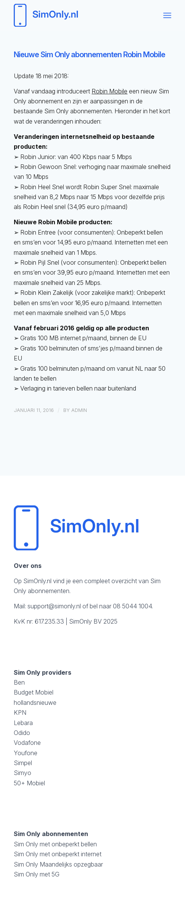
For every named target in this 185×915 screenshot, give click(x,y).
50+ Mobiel (29, 783)
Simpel (23, 763)
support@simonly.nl (54, 606)
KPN (20, 712)
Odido (22, 733)
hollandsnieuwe (35, 702)
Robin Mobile (109, 91)
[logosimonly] (77, 15)
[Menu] (167, 15)
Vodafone (27, 742)
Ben (19, 682)
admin (79, 410)
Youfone (25, 753)
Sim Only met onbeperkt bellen (55, 844)
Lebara (23, 723)
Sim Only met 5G (37, 874)
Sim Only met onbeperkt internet (57, 854)
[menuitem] (167, 15)
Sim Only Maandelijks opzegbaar (58, 864)
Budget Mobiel (33, 692)
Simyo (22, 773)
